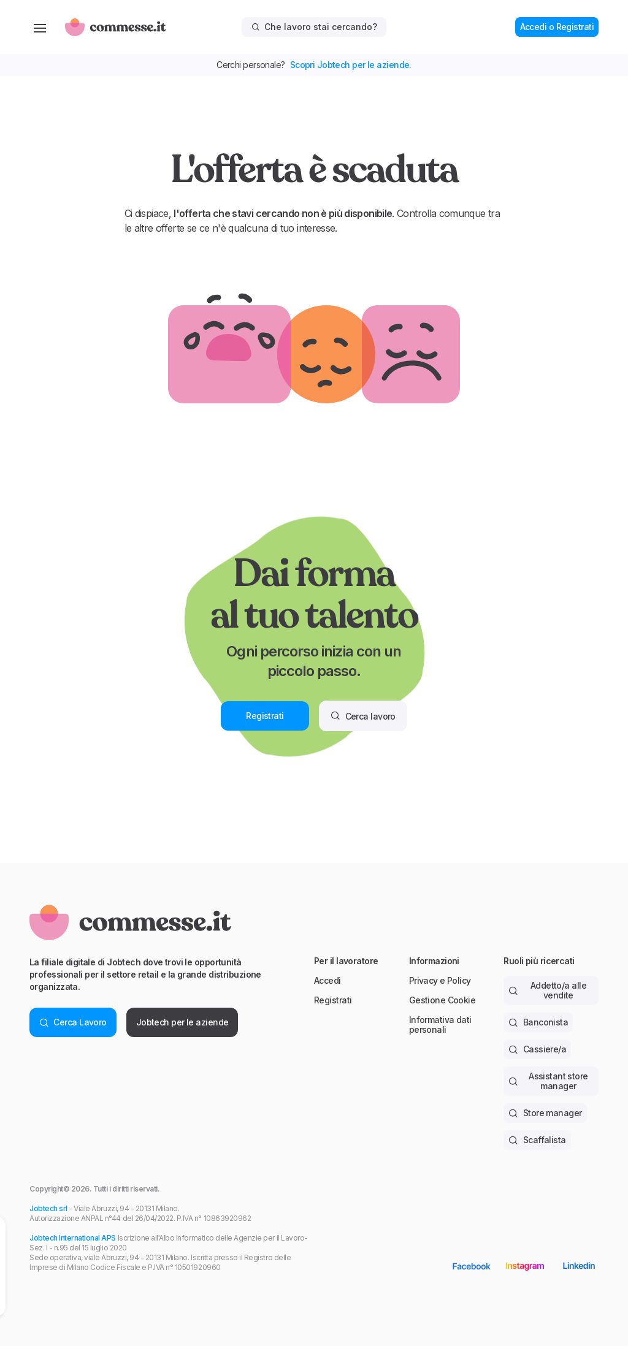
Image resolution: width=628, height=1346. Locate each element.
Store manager (544, 1113)
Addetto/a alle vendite (547, 990)
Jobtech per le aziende (182, 1022)
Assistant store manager (548, 1081)
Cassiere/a (537, 1049)
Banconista (538, 1022)
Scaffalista (536, 1140)
